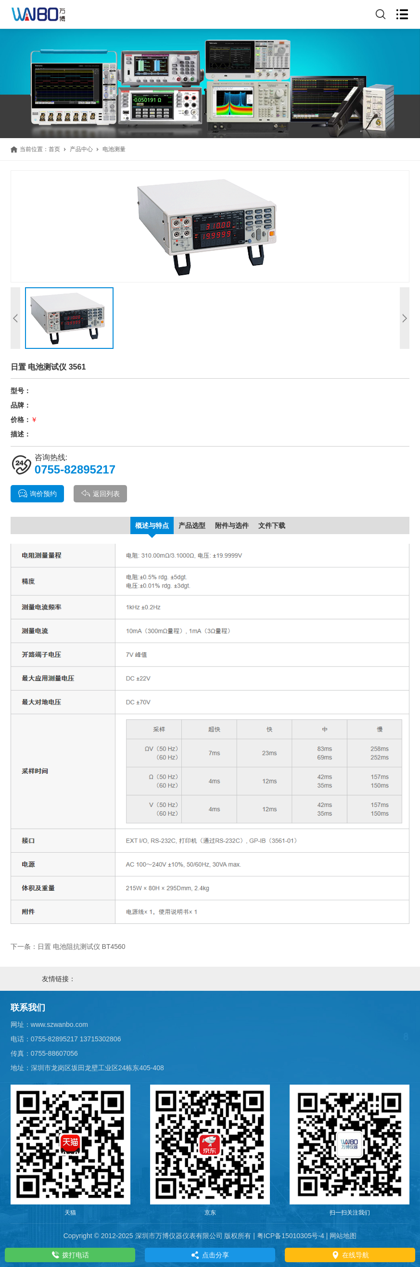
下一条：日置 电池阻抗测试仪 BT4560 (68, 946)
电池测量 (114, 149)
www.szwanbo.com (59, 1024)
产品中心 (81, 149)
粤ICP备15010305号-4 (290, 1236)
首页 (54, 149)
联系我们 (28, 1007)
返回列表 (100, 493)
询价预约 (37, 493)
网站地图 (343, 1236)
